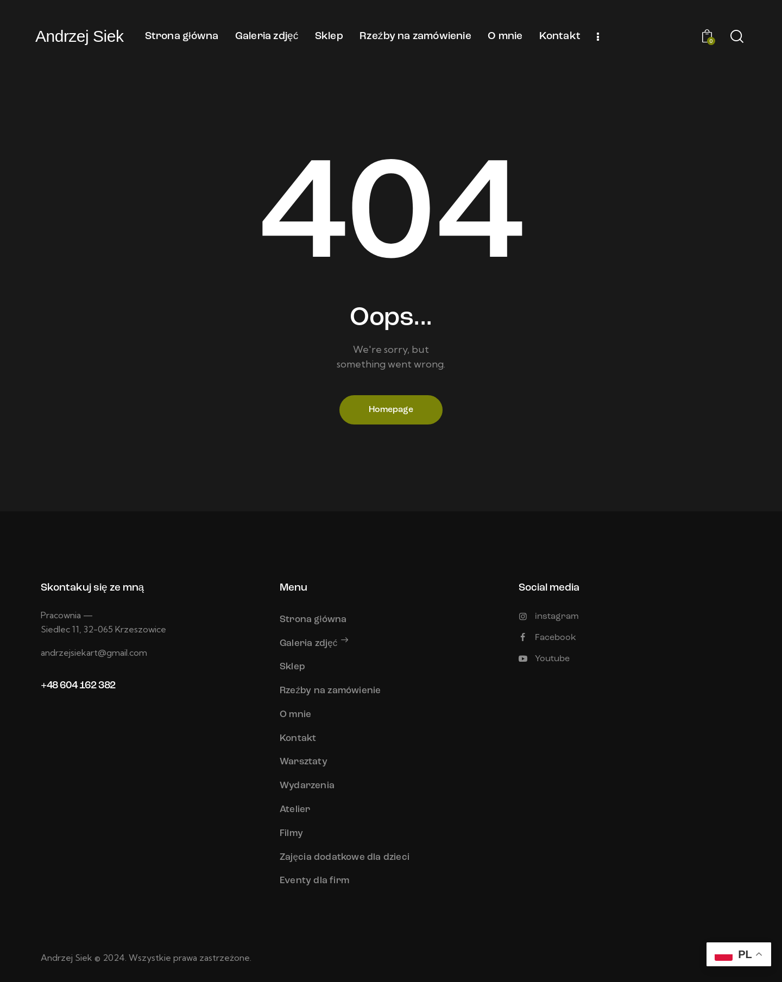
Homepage (391, 410)
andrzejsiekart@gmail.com (94, 652)
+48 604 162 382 (78, 686)
